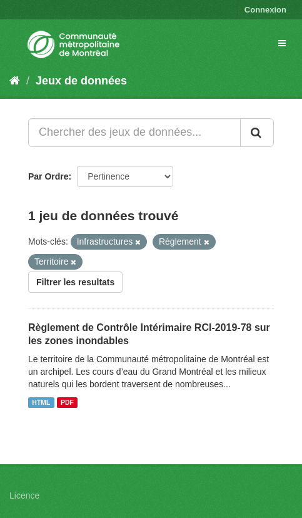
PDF (67, 402)
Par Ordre (48, 176)
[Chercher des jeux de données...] (134, 132)
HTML (41, 402)
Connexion (265, 9)
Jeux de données (81, 80)
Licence (24, 495)
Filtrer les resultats (75, 282)
